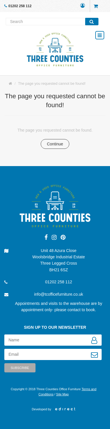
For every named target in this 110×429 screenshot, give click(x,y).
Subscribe (20, 368)
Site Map (62, 394)
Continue (55, 144)
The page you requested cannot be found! (52, 84)
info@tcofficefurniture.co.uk (58, 294)
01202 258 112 (19, 6)
